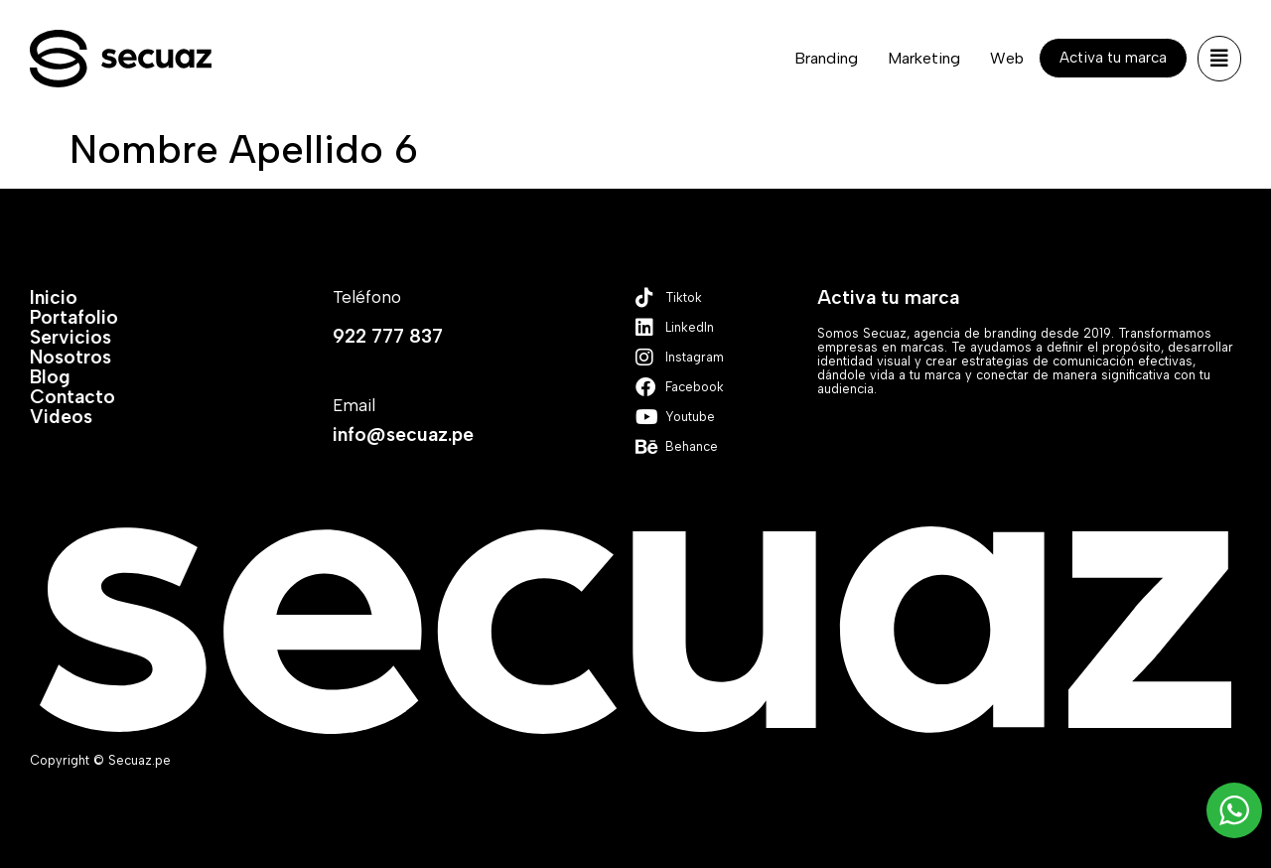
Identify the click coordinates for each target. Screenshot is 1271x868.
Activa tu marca (888, 297)
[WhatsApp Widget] (1234, 810)
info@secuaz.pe (403, 434)
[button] (1219, 58)
